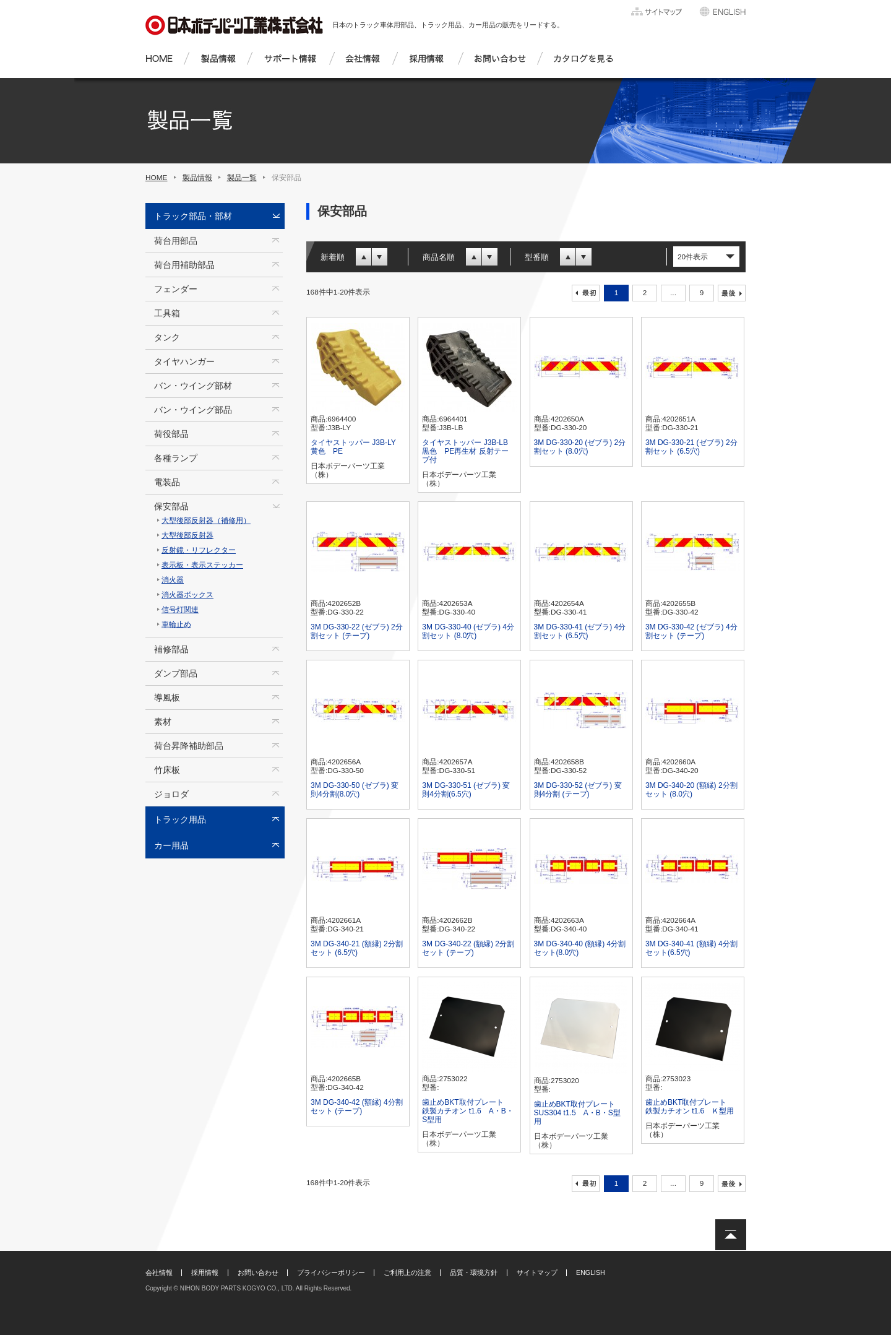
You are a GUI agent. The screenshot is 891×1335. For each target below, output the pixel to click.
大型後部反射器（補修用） (206, 520)
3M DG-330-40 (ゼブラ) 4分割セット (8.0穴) (468, 631)
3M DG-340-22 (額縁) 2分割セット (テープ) (468, 948)
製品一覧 (242, 177)
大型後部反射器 (187, 535)
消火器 (172, 580)
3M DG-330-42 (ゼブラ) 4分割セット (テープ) (691, 631)
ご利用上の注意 (407, 1272)
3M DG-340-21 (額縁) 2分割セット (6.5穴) (357, 948)
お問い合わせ (258, 1272)
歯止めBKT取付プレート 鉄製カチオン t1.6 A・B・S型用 (467, 1111)
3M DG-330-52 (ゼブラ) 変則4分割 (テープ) (578, 789)
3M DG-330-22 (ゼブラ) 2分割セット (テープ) (357, 631)
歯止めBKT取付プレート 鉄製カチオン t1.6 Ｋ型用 (689, 1106)
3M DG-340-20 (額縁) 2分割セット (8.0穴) (691, 789)
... (673, 292)
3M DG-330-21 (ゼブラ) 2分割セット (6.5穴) (691, 447)
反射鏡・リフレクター (198, 550)
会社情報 (159, 1272)
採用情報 (204, 1272)
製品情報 (197, 177)
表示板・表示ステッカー (202, 565)
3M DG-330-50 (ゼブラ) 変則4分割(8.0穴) (354, 789)
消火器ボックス (187, 594)
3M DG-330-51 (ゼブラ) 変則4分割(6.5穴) (466, 789)
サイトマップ (537, 1272)
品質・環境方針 (473, 1272)
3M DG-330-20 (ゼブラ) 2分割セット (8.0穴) (580, 447)
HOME (156, 177)
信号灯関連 (180, 609)
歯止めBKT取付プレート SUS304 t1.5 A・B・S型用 (578, 1113)
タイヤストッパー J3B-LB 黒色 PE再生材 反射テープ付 (465, 451)
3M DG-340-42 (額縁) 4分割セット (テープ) (357, 1106)
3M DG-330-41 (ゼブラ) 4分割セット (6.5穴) (580, 631)
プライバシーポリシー (331, 1272)
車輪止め (176, 624)
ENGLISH (590, 1272)
